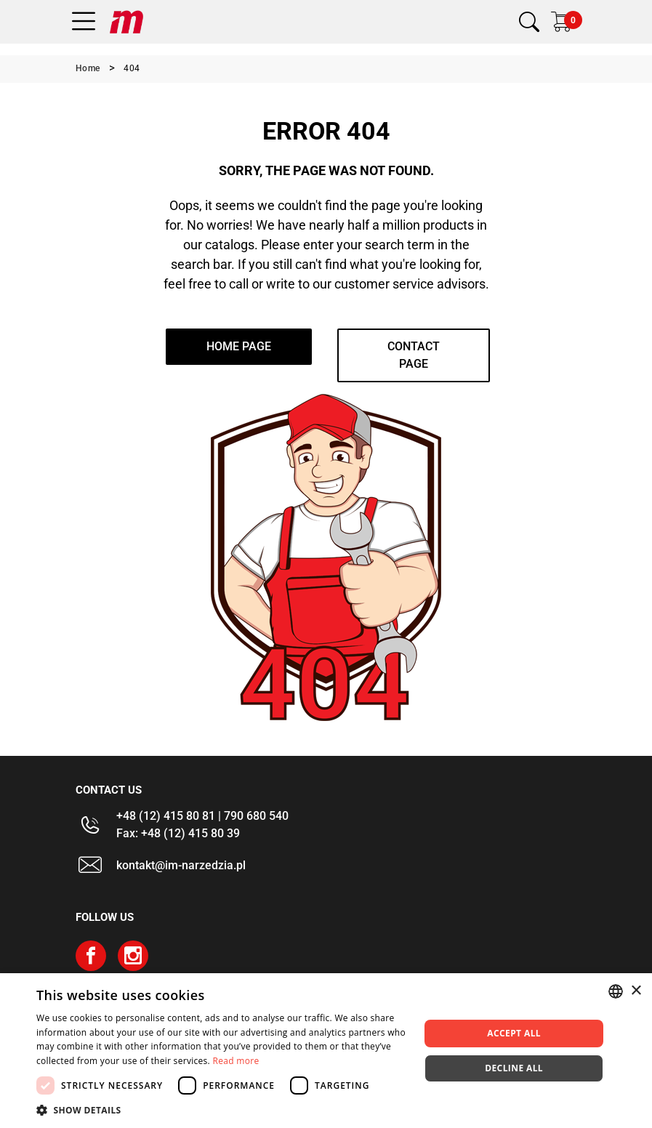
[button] (222, 1110)
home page (238, 346)
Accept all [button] (514, 1033)
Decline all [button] (514, 1068)
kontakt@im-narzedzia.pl (181, 865)
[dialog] (326, 1050)
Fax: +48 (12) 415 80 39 (178, 833)
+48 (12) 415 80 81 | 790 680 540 (202, 816)
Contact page (413, 355)
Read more (235, 1061)
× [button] (635, 991)
